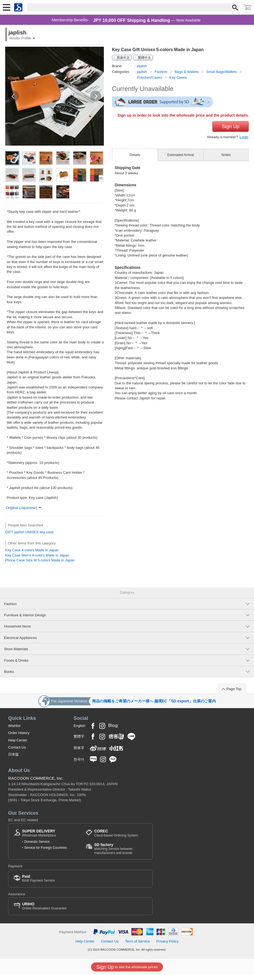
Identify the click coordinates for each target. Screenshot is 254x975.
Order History (18, 733)
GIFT (9, 532)
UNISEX (32, 532)
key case (47, 532)
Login (244, 137)
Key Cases (178, 77)
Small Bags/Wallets (222, 72)
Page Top (233, 689)
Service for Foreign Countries (45, 848)
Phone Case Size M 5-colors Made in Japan (40, 560)
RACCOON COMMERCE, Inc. (36, 778)
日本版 (13, 754)
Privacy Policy (167, 941)
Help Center (17, 740)
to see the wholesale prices (127, 967)
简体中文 (123, 58)
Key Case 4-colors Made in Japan (32, 550)
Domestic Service (37, 842)
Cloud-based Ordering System (116, 833)
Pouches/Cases (150, 77)
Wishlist (14, 726)
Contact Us (17, 747)
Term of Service (137, 941)
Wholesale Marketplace (39, 833)
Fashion (161, 72)
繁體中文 (144, 58)
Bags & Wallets (187, 72)
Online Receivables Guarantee (44, 906)
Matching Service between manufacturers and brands (120, 849)
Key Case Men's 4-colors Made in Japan (37, 555)
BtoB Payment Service (38, 878)
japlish (19, 532)
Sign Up (230, 126)
